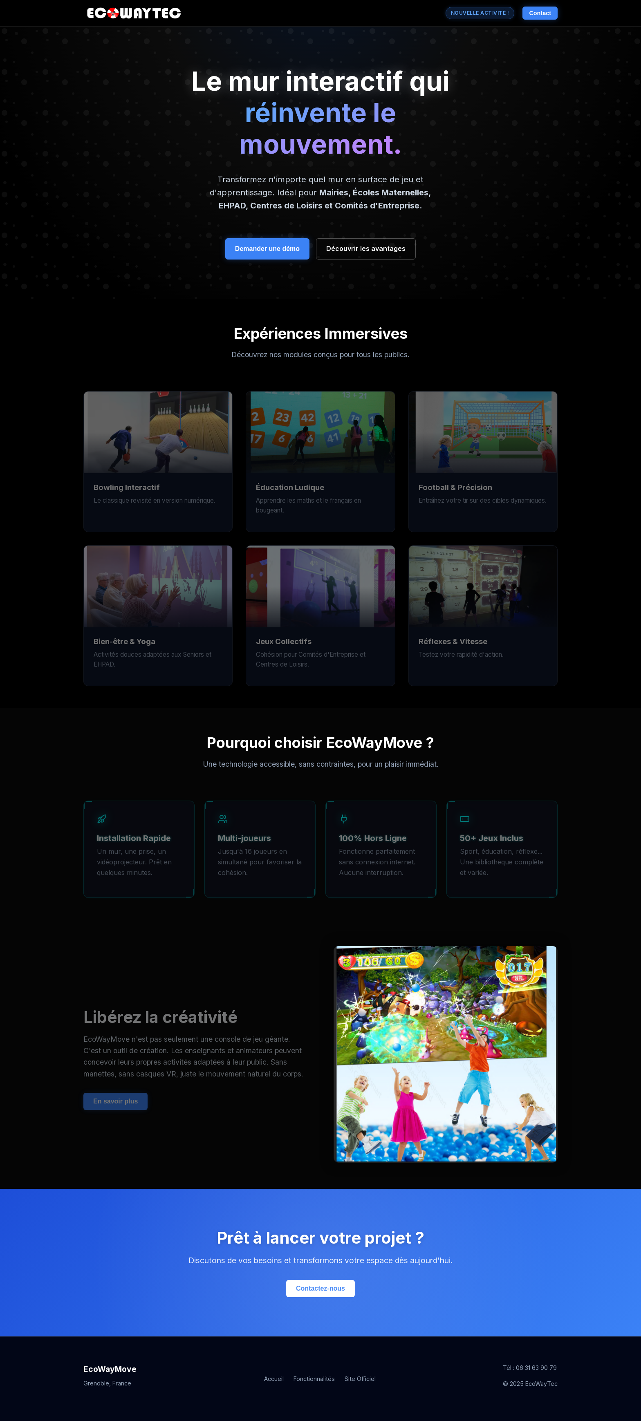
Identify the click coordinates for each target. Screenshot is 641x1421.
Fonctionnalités (314, 1378)
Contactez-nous (320, 1288)
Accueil (274, 1378)
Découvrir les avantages (366, 248)
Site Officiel (360, 1378)
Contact (540, 13)
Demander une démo (267, 248)
